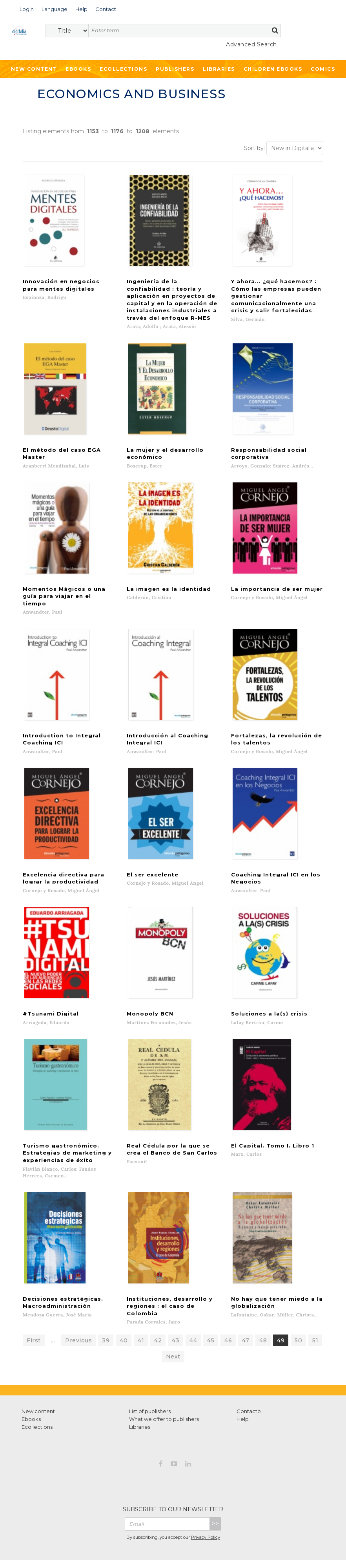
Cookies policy (216, 1535)
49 (280, 1303)
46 (228, 1303)
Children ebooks (273, 69)
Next (173, 1319)
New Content (34, 69)
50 (298, 1303)
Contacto (249, 1374)
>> (215, 1486)
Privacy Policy (205, 1500)
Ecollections (123, 69)
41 (141, 1303)
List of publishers (150, 1374)
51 (315, 1303)
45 (210, 1303)
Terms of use (128, 1535)
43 (175, 1303)
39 (105, 1303)
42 (158, 1303)
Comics (323, 69)
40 (123, 1303)
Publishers (175, 69)
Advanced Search (251, 44)
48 (263, 1303)
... (53, 1303)
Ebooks (78, 69)
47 (245, 1303)
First (34, 1303)
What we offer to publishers (164, 1382)
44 (193, 1303)
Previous (78, 1303)
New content (38, 1374)
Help (243, 1382)
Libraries (219, 69)
